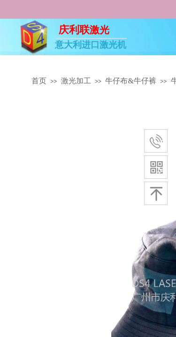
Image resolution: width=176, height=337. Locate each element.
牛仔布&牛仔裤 (130, 81)
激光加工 (76, 81)
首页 (38, 81)
